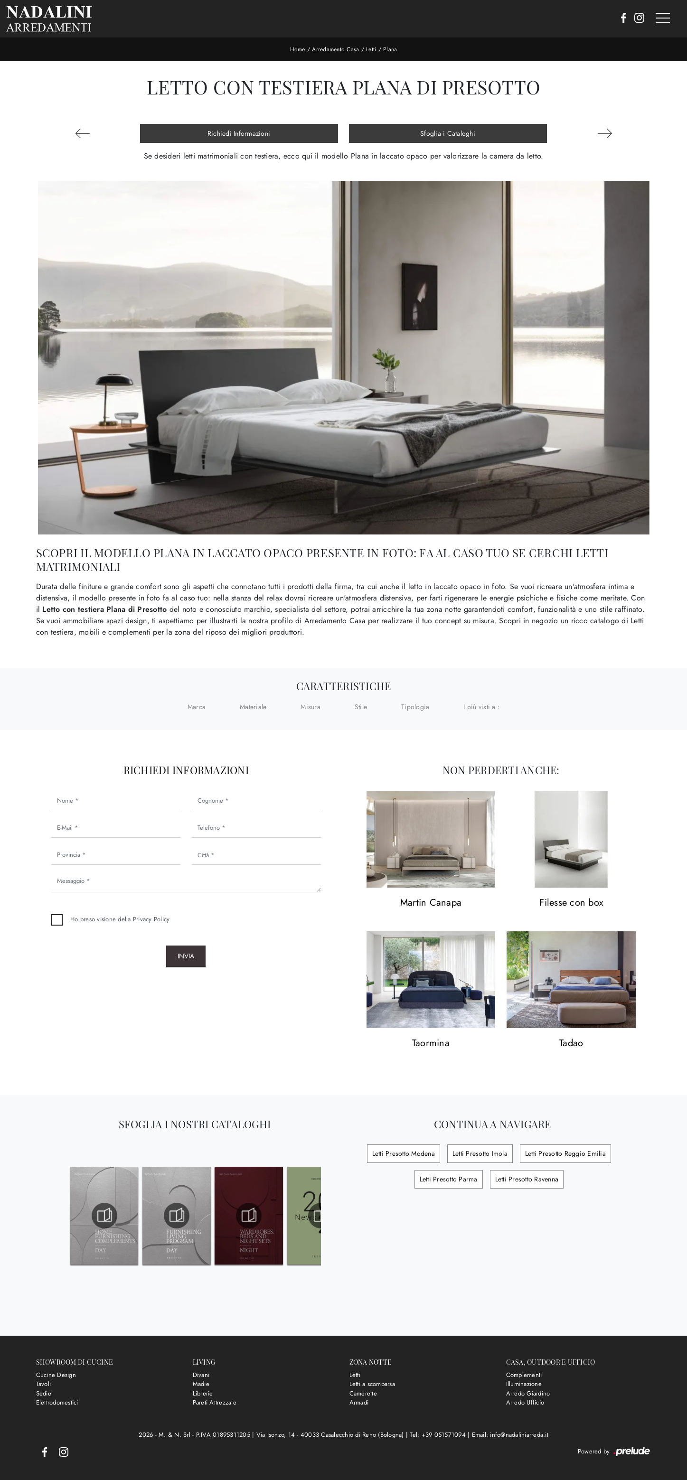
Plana (390, 49)
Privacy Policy (151, 919)
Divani (201, 1374)
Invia (186, 956)
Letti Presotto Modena (403, 1153)
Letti (371, 49)
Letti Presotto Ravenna (527, 1179)
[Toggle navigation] (663, 18)
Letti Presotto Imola (480, 1153)
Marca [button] (197, 707)
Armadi (359, 1402)
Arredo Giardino (528, 1393)
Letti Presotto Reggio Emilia (565, 1153)
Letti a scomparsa (372, 1383)
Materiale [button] (253, 707)
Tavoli (43, 1383)
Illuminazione (524, 1383)
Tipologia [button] (415, 707)
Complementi (524, 1374)
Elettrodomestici (57, 1402)
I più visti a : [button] (481, 707)
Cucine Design (56, 1374)
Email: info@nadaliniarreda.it (510, 1434)
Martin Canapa (430, 903)
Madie (201, 1383)
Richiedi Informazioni (238, 133)
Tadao (571, 1043)
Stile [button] (361, 707)
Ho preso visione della (119, 919)
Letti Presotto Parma (449, 1179)
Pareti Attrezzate (214, 1402)
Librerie (203, 1393)
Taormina (431, 1043)
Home (297, 49)
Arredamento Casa (335, 49)
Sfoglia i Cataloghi (447, 133)
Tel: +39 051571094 (439, 1434)
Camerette (363, 1393)
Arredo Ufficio (525, 1402)
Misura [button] (310, 707)
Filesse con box (571, 903)
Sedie (43, 1393)
